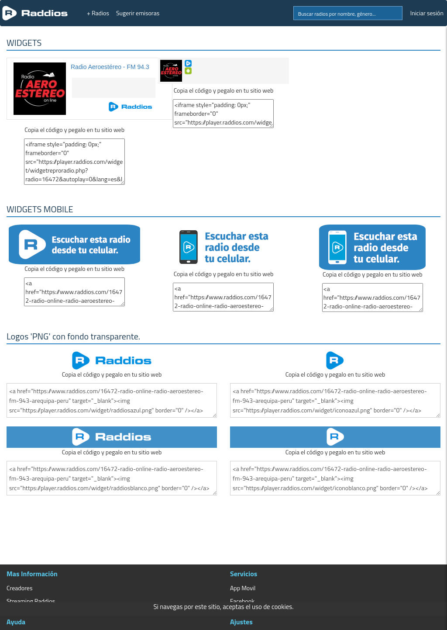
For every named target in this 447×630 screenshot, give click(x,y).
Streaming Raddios (31, 601)
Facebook (242, 601)
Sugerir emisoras (137, 12)
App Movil (242, 587)
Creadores (19, 587)
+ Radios (98, 12)
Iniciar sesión (427, 12)
